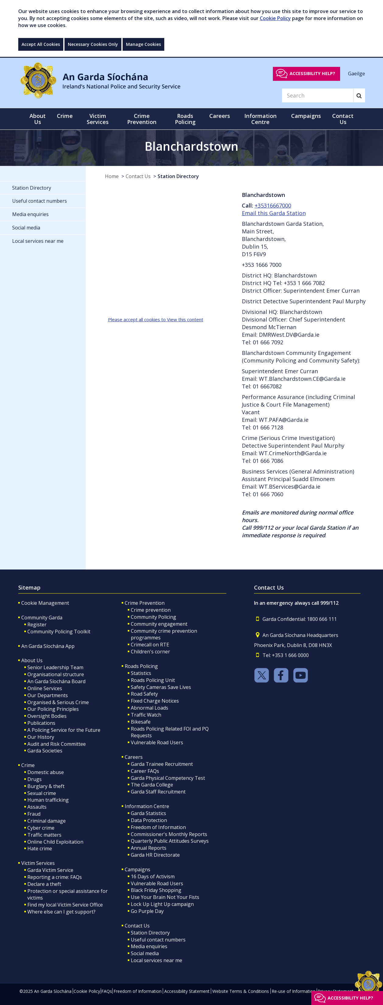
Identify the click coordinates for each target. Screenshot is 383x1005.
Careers (134, 757)
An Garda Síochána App (48, 646)
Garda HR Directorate (155, 855)
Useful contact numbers (158, 939)
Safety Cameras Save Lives (161, 687)
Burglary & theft (45, 786)
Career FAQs (145, 771)
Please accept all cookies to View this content (155, 319)
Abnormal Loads (149, 707)
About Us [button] (38, 119)
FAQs (106, 991)
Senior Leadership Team (55, 667)
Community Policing (153, 617)
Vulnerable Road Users (157, 742)
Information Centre (147, 806)
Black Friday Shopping (156, 890)
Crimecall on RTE (150, 644)
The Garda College (152, 784)
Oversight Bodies (47, 716)
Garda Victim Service (50, 870)
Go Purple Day (147, 911)
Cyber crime (40, 827)
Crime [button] (65, 115)
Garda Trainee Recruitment (162, 764)
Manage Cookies (143, 44)
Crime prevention (151, 610)
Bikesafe (141, 721)
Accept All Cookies (41, 44)
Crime (28, 765)
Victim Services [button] (98, 119)
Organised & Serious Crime (58, 702)
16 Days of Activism (153, 876)
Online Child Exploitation (55, 841)
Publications (41, 723)
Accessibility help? (312, 73)
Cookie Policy (275, 18)
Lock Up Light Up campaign (162, 904)
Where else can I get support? (61, 911)
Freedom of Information (158, 827)
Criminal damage (46, 820)
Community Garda (41, 617)
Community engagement (159, 624)
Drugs (34, 779)
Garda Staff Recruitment (158, 791)
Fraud (33, 814)
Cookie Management (45, 603)
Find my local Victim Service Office (65, 904)
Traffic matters (44, 834)
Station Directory (178, 176)
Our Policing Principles (53, 709)
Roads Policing (141, 666)
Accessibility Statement (187, 991)
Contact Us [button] (342, 119)
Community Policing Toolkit (58, 631)
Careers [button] (219, 115)
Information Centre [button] (260, 119)
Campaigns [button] (306, 115)
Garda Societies (44, 750)
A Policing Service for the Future (63, 730)
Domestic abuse (45, 772)
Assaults (37, 807)
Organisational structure (55, 674)
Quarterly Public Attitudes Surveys (170, 841)
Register (37, 624)
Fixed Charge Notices (155, 700)
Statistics (141, 673)
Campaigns (137, 869)
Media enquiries (149, 946)
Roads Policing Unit (153, 680)
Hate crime (39, 848)
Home (112, 176)
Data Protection (149, 820)
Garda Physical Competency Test (168, 778)
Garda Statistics (148, 813)
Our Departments (47, 695)
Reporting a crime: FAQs (54, 877)
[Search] (317, 95)
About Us (32, 660)
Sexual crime (41, 793)
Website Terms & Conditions (240, 991)
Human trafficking (48, 800)
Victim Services (38, 863)
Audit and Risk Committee (56, 744)
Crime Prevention (145, 603)
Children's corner (150, 651)
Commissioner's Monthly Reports (169, 834)
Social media (145, 953)
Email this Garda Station (274, 213)
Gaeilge (356, 73)
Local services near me (156, 960)
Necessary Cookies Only (93, 44)
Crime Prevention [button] (141, 119)
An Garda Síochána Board (56, 681)
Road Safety (144, 693)
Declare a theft (44, 884)
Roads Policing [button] (185, 119)
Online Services (44, 688)
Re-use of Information (293, 991)
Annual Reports (148, 848)
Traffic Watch (146, 714)
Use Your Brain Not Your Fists (165, 897)
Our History (40, 737)
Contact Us (138, 176)
